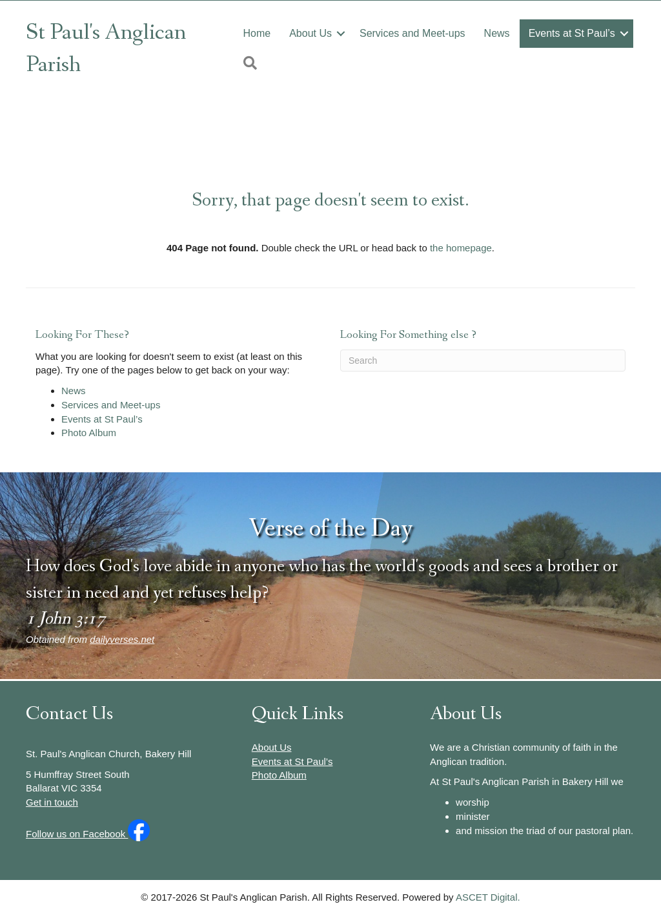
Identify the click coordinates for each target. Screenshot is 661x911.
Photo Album (88, 432)
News (497, 33)
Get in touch (52, 802)
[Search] (482, 361)
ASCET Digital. (488, 897)
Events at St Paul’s (572, 33)
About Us (310, 33)
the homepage (461, 247)
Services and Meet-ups (412, 33)
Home (256, 33)
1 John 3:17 (65, 619)
